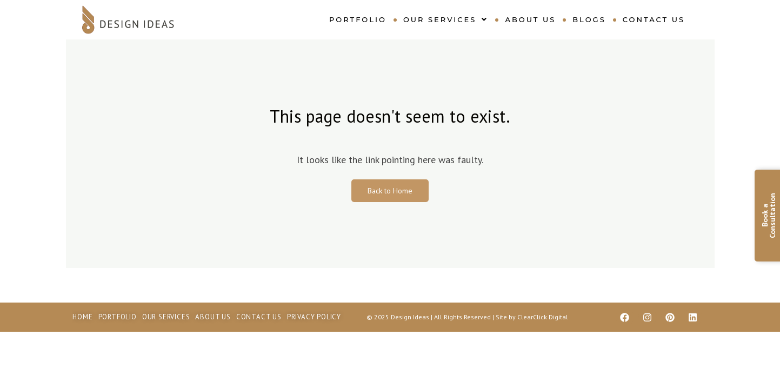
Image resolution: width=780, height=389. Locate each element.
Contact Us (654, 19)
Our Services (446, 19)
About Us (530, 19)
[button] (446, 19)
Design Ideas (411, 317)
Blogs (588, 19)
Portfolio (357, 19)
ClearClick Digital (542, 317)
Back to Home (390, 191)
